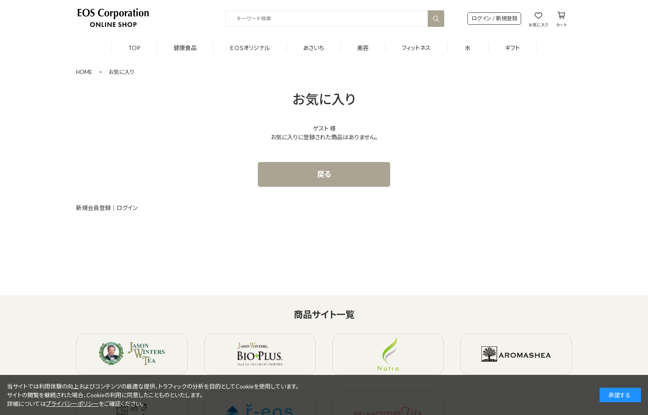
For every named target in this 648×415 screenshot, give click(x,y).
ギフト (512, 47)
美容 (363, 47)
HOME (84, 72)
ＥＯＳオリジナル (250, 47)
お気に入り (538, 24)
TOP (134, 47)
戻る (324, 174)
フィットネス (416, 47)
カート (561, 24)
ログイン (127, 207)
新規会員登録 (93, 207)
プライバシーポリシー (72, 403)
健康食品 (185, 47)
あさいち (313, 47)
